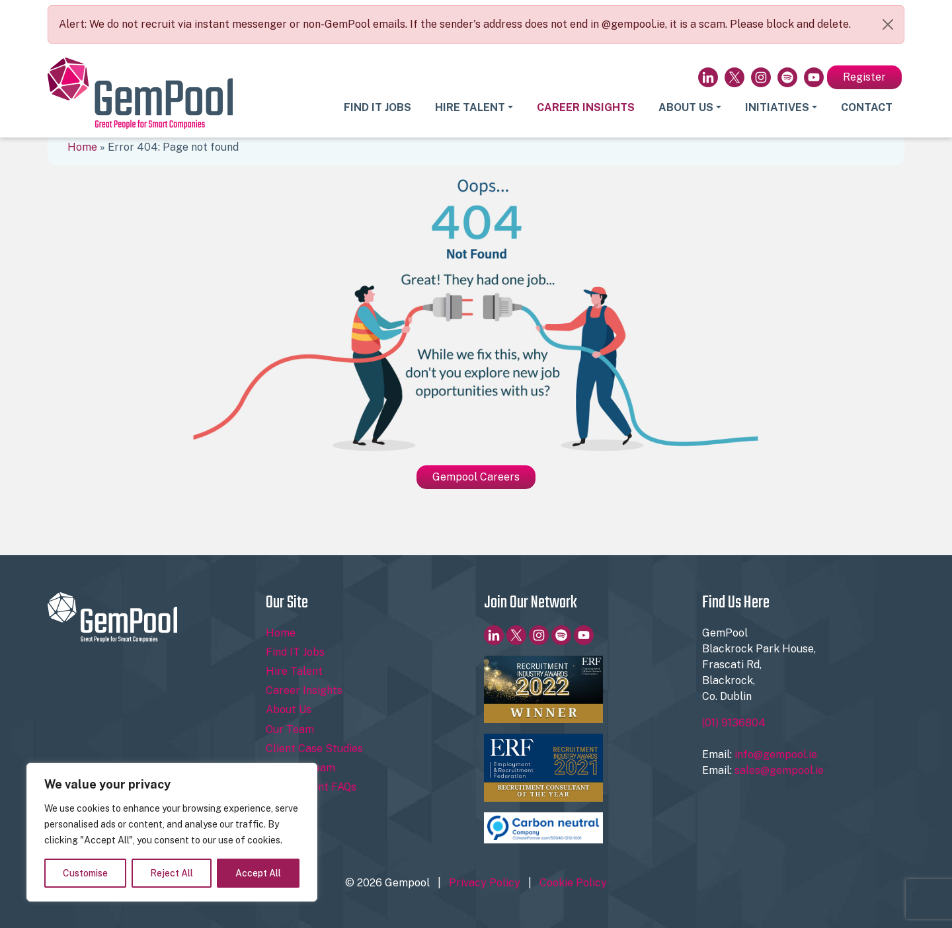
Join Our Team (300, 767)
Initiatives (777, 107)
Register (864, 77)
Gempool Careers (476, 477)
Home (82, 147)
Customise (85, 873)
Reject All (171, 873)
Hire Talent (470, 107)
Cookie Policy (573, 882)
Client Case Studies (314, 748)
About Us (685, 107)
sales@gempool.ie (779, 770)
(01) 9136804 (734, 722)
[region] (171, 832)
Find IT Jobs (377, 107)
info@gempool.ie (775, 754)
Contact (866, 107)
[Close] (888, 24)
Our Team (290, 729)
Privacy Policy (484, 882)
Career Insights (586, 107)
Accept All (258, 873)
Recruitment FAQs (311, 787)
